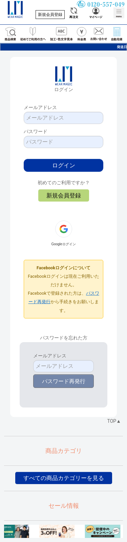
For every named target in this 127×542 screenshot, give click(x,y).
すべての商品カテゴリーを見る (63, 478)
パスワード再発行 (63, 381)
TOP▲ (114, 421)
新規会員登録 (50, 14)
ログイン (63, 165)
